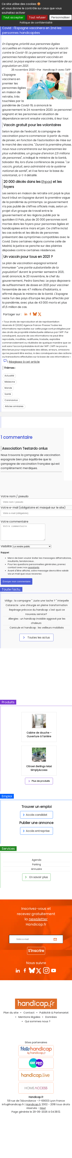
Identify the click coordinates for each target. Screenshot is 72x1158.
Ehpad (46, 181)
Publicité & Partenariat (54, 1012)
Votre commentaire (14, 522)
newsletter (38, 919)
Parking (36, 864)
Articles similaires (14, 406)
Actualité (9, 375)
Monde (8, 387)
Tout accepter (13, 17)
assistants (33, 567)
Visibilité (6, 546)
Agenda (36, 860)
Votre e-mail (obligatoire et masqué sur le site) (33, 508)
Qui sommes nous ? (37, 1021)
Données (51, 1017)
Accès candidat (34, 815)
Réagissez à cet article (24, 362)
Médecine (10, 381)
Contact (29, 1012)
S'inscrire (36, 950)
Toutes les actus (36, 637)
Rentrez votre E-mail (37, 933)
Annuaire (36, 869)
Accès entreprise (36, 831)
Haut (43, 1108)
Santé (8, 394)
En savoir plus (36, 877)
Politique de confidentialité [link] (36, 22)
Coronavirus (11, 400)
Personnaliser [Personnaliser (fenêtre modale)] (60, 17)
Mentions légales (29, 1017)
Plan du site (11, 1012)
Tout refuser (37, 17)
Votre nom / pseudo (14, 496)
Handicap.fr (33, 1104)
